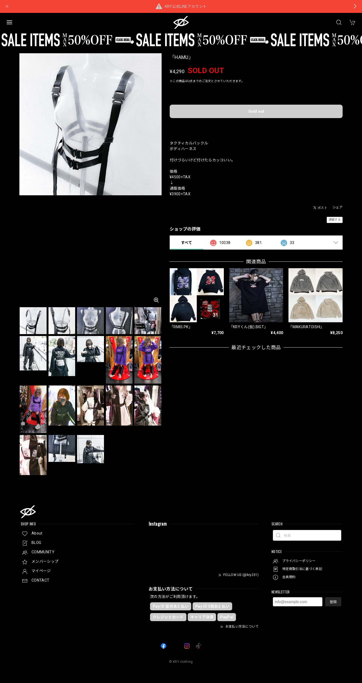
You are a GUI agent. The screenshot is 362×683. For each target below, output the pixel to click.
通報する (335, 219)
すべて (186, 242)
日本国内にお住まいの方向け (256, 125)
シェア (338, 207)
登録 (333, 602)
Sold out (256, 111)
